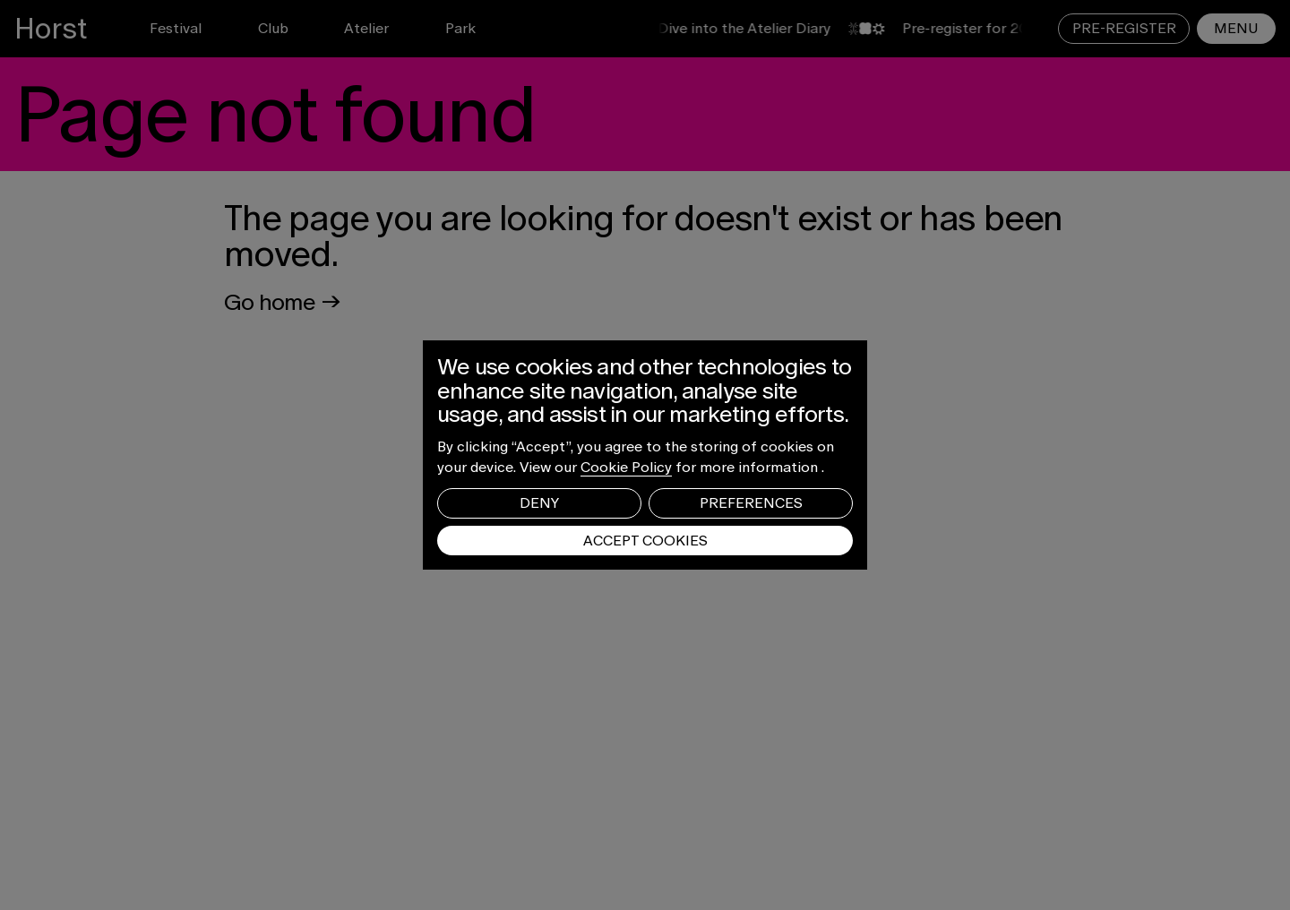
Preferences (751, 502)
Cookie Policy (626, 467)
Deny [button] (539, 502)
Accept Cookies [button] (645, 540)
